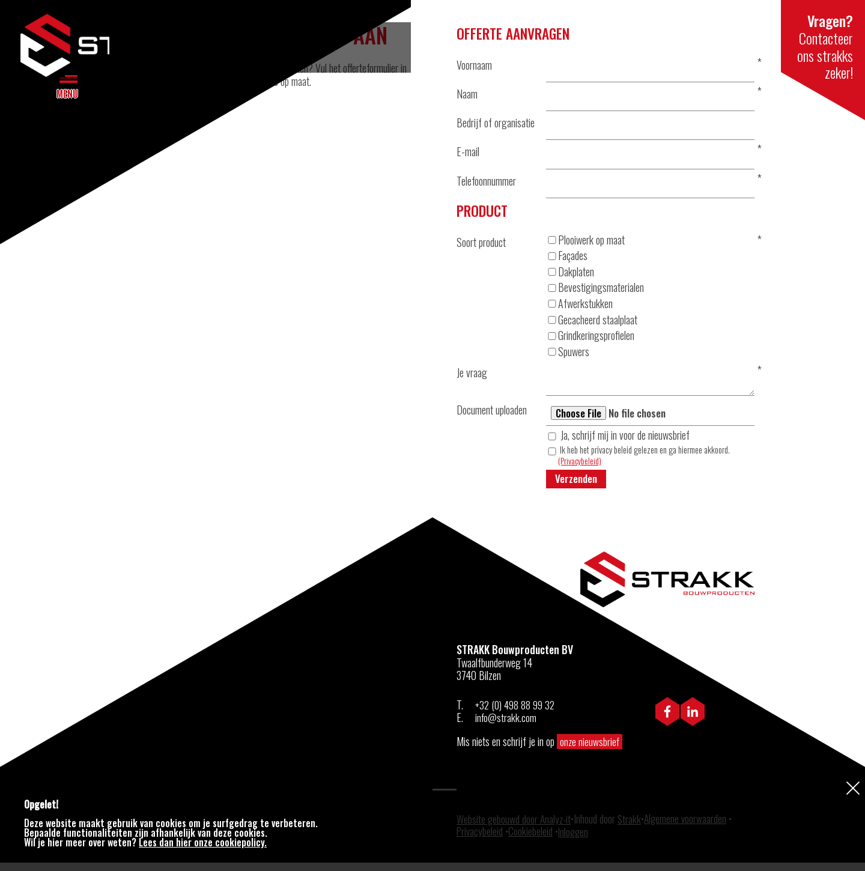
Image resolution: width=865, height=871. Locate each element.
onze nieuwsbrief (590, 749)
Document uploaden (492, 416)
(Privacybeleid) (580, 468)
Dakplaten (570, 277)
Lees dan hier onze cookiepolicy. (203, 842)
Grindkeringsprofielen (590, 341)
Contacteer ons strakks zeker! (823, 41)
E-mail (468, 155)
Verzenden (577, 486)
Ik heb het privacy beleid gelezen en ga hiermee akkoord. (644, 463)
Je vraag (472, 378)
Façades (566, 262)
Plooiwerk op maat (585, 245)
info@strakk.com (506, 726)
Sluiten (853, 787)
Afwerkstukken (579, 309)
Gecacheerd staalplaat (591, 325)
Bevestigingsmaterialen (595, 293)
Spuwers (567, 357)
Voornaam (474, 65)
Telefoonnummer (486, 185)
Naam (467, 95)
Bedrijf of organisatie (496, 125)
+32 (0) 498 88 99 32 (516, 713)
